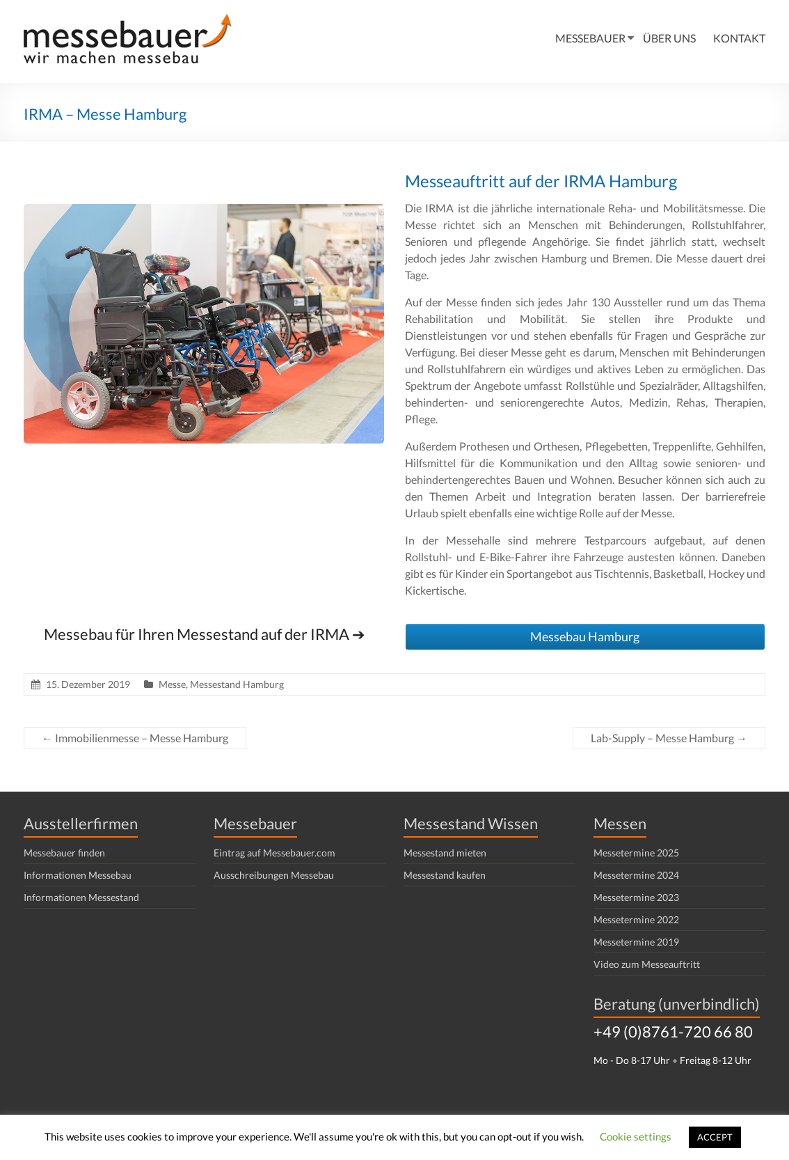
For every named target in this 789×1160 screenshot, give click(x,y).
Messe (172, 684)
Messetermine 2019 (636, 942)
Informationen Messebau (78, 875)
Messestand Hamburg (237, 684)
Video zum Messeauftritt (646, 964)
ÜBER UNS (669, 38)
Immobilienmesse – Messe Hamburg (135, 737)
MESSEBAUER (590, 38)
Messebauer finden (64, 853)
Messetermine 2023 (636, 897)
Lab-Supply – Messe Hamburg (669, 737)
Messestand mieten (445, 853)
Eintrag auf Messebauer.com (274, 853)
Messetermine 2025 (636, 853)
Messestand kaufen (445, 875)
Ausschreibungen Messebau (274, 875)
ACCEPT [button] (715, 1137)
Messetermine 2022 (636, 919)
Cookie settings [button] (635, 1136)
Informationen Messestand (81, 897)
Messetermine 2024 (636, 875)
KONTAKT (739, 38)
